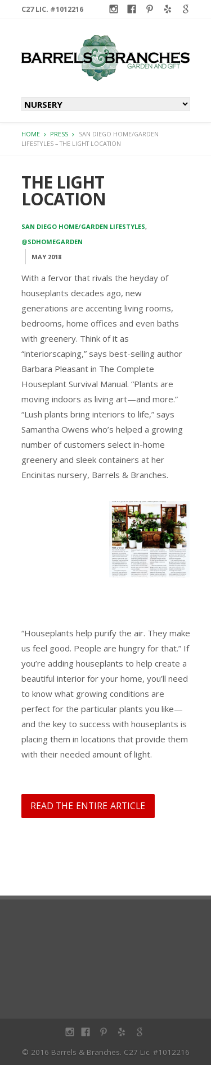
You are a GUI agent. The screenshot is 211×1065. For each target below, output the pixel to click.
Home (30, 134)
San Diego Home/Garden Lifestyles (83, 226)
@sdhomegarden (52, 241)
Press (59, 134)
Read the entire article (88, 806)
